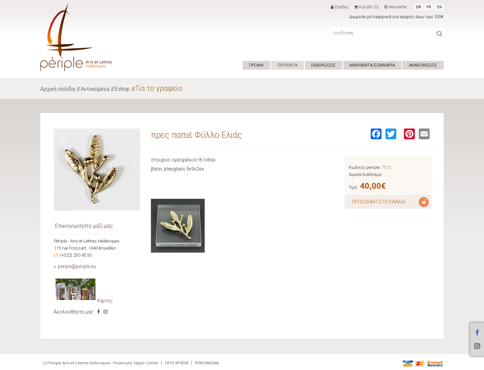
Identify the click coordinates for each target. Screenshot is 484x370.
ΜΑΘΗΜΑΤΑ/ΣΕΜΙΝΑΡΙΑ (372, 65)
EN (439, 7)
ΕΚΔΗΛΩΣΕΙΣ (323, 65)
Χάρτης (105, 300)
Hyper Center (146, 362)
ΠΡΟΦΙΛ (256, 65)
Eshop (122, 89)
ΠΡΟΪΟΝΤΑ (287, 65)
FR (429, 7)
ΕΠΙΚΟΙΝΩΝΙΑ (207, 362)
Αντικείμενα (95, 89)
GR (418, 7)
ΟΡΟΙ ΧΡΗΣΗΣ (177, 362)
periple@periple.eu (77, 266)
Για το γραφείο (159, 88)
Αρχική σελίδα (57, 89)
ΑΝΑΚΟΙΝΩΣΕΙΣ (423, 65)
